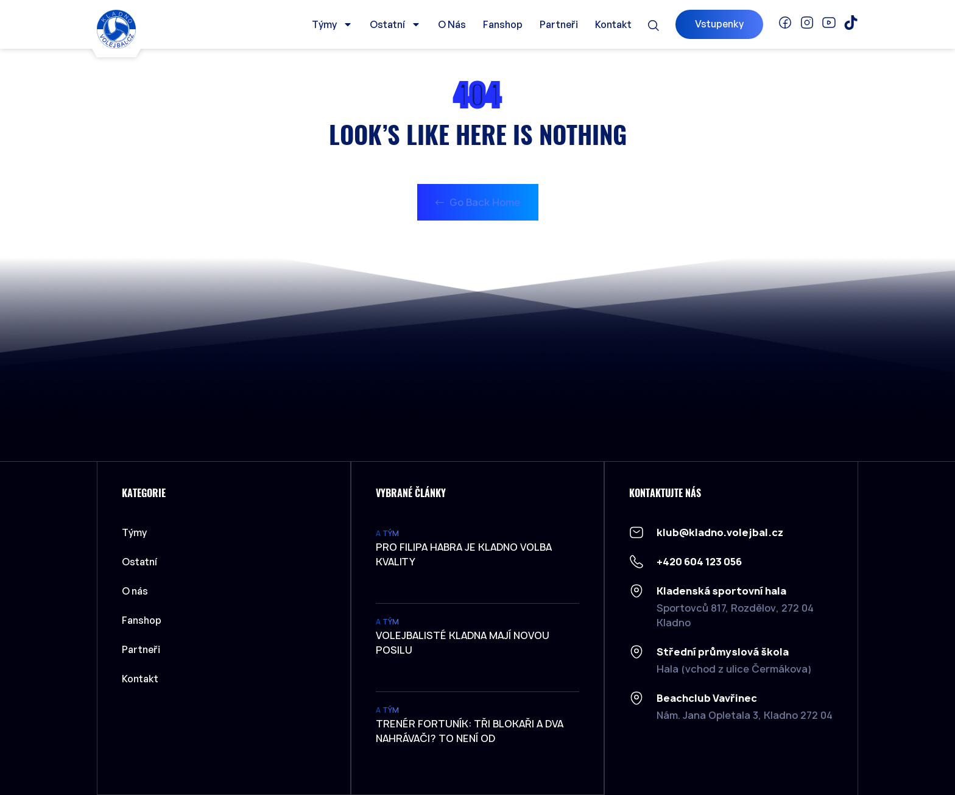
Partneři (559, 24)
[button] (653, 25)
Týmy (332, 24)
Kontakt (613, 24)
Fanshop (503, 24)
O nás (452, 24)
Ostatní (395, 24)
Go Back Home (477, 202)
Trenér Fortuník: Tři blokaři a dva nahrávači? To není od (469, 731)
